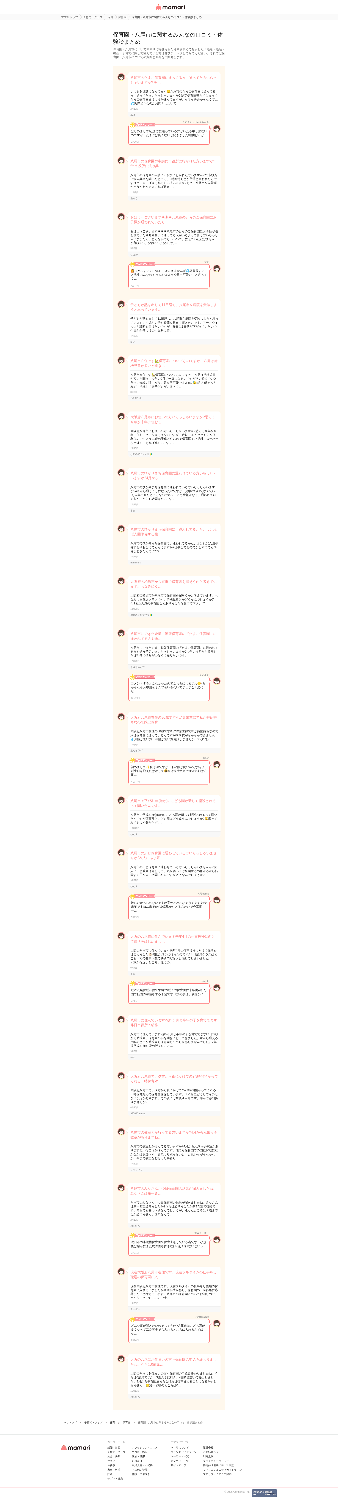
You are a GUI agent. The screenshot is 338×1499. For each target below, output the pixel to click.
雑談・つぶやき (141, 1474)
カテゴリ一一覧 (180, 1460)
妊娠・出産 (113, 1447)
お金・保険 (113, 1456)
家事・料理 (113, 1469)
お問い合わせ (211, 1452)
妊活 (110, 1474)
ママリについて (180, 1447)
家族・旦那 (138, 1456)
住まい (111, 1460)
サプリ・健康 (115, 1478)
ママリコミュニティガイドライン (222, 1469)
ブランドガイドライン (184, 1452)
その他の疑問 (139, 1469)
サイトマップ (178, 1465)
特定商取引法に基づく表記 (218, 1465)
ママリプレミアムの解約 (217, 1474)
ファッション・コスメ (145, 1447)
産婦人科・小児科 (142, 1465)
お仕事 (111, 1465)
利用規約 (208, 1456)
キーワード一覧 (180, 1456)
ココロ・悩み (139, 1452)
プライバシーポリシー (216, 1460)
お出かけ (137, 1460)
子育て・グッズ (116, 1452)
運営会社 (208, 1447)
